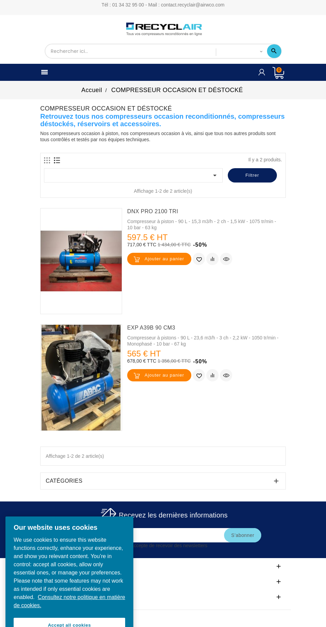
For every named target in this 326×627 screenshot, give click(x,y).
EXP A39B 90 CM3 (151, 328)
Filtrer (252, 175)
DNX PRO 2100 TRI (152, 211)
